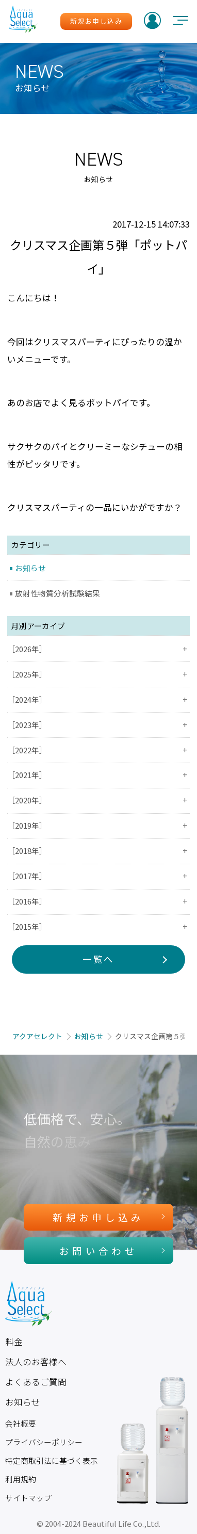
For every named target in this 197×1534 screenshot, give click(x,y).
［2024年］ (98, 699)
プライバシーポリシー (44, 1441)
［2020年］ (98, 800)
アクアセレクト (37, 1036)
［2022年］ (98, 750)
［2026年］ (98, 649)
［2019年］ (98, 825)
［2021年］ (98, 775)
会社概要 (20, 1423)
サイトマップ (28, 1497)
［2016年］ (98, 901)
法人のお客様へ (36, 1361)
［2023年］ (98, 725)
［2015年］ (98, 926)
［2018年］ (98, 851)
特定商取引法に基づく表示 (51, 1460)
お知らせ (30, 567)
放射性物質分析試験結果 (57, 593)
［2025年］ (98, 674)
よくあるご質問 (36, 1382)
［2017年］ (98, 876)
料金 (14, 1341)
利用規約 (20, 1479)
